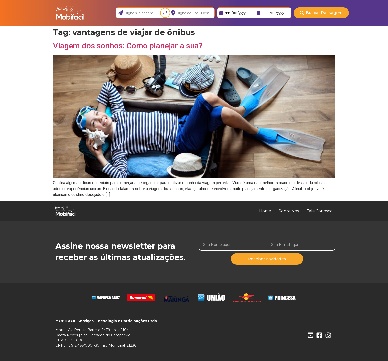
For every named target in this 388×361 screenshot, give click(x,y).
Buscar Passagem (321, 12)
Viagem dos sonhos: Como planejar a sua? (128, 45)
